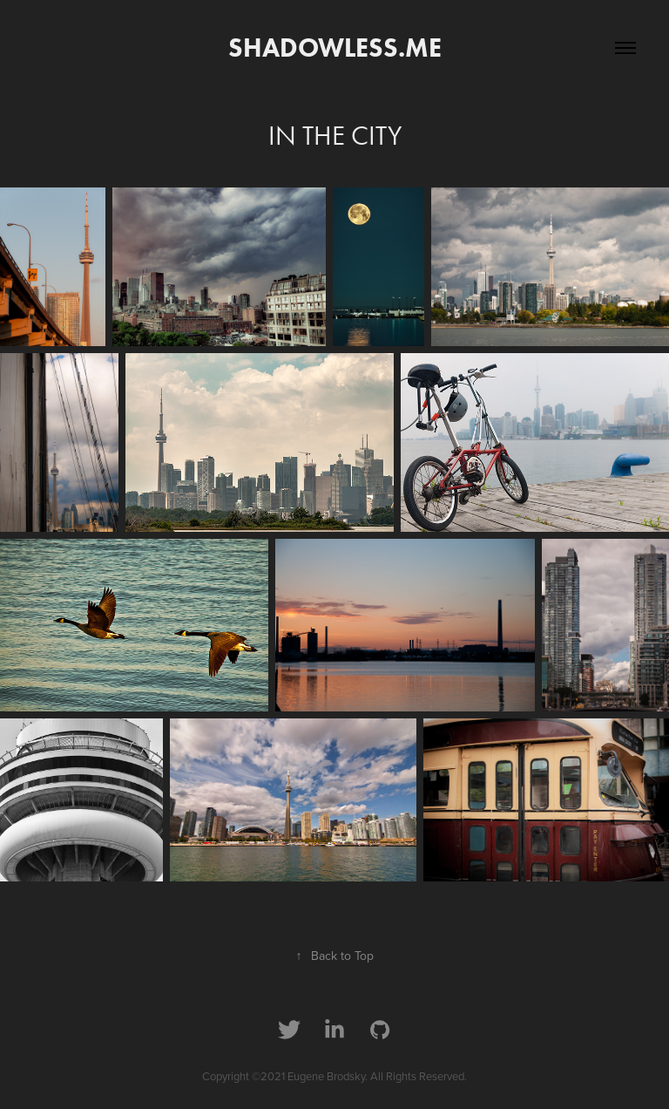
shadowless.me (335, 47)
